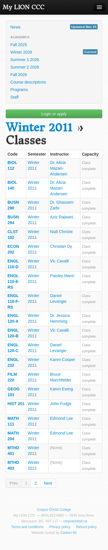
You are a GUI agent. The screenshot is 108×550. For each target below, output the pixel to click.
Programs (19, 89)
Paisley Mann (62, 275)
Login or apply (54, 113)
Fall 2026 (18, 74)
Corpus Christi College (54, 510)
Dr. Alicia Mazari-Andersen (58, 168)
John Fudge (60, 403)
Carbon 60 (68, 533)
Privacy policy (59, 527)
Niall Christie (61, 231)
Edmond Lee (61, 418)
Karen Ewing (61, 389)
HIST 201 (15, 403)
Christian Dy (61, 246)
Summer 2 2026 (24, 67)
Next (48, 483)
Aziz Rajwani (61, 217)
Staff (14, 97)
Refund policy (86, 527)
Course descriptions (28, 82)
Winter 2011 (39, 127)
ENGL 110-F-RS (13, 301)
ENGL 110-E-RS (13, 281)
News (54, 26)
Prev (14, 483)
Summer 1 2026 (24, 59)
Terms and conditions (27, 527)
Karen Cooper (62, 359)
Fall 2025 (18, 44)
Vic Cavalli (59, 261)
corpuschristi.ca (75, 521)
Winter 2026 (54, 51)
